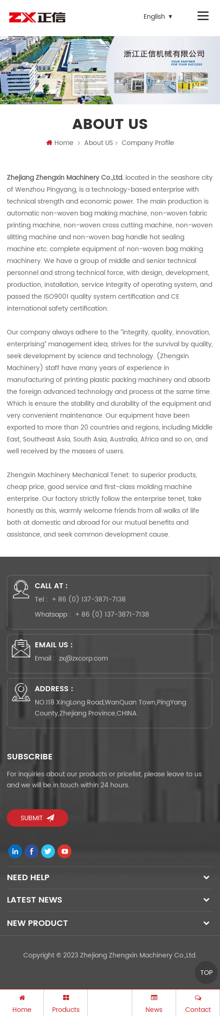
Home (60, 143)
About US (98, 143)
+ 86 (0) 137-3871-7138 (89, 599)
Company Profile (148, 143)
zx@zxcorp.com (83, 658)
